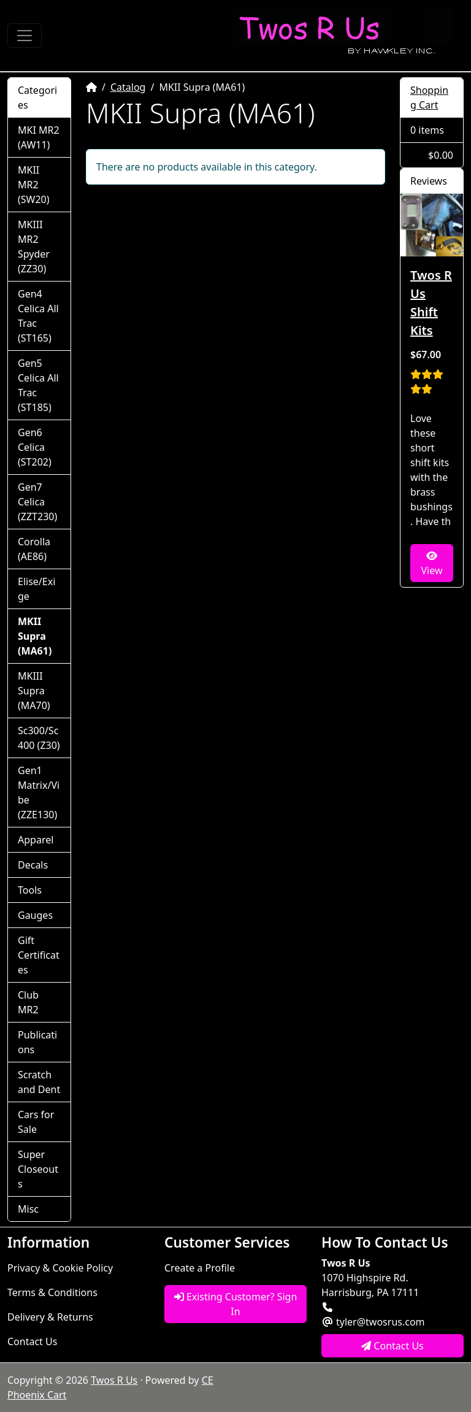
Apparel (35, 839)
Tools (30, 890)
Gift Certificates (38, 955)
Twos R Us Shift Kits (431, 303)
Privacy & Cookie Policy (60, 1268)
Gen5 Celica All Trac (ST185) (38, 385)
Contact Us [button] (392, 1346)
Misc (28, 1209)
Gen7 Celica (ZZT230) (37, 501)
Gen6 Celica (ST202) (35, 447)
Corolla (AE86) (34, 549)
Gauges (35, 915)
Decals (33, 865)
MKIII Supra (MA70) (34, 690)
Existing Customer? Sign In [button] (235, 1304)
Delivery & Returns (50, 1317)
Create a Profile (199, 1268)
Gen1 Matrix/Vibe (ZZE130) (38, 792)
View (431, 564)
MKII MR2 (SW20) (34, 184)
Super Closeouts (38, 1169)
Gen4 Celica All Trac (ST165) (38, 316)
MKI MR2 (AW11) (38, 137)
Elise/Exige (36, 589)
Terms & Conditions (52, 1292)
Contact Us (32, 1341)
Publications (37, 1042)
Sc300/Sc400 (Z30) (39, 738)
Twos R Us (114, 1380)
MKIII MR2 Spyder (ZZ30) (34, 246)
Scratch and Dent (39, 1082)
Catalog (128, 87)
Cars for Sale (36, 1122)
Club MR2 (28, 1002)
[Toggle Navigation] (24, 35)
